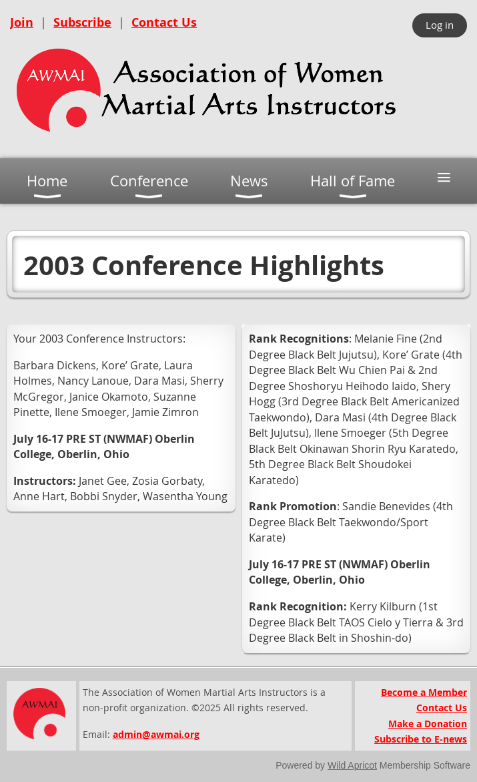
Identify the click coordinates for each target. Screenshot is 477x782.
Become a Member (424, 692)
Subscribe (82, 22)
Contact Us (164, 22)
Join (21, 22)
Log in (440, 24)
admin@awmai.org (156, 734)
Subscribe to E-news (420, 739)
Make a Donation (427, 723)
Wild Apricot (352, 765)
